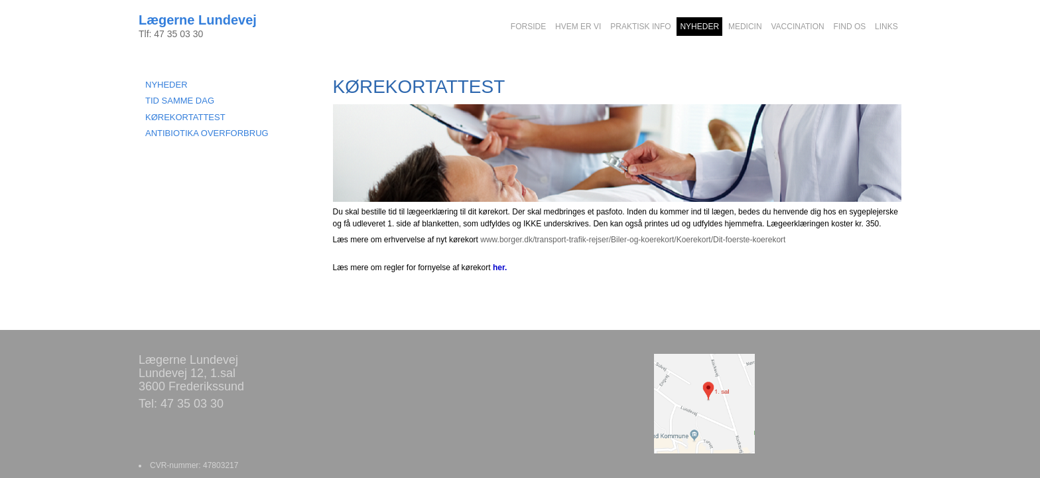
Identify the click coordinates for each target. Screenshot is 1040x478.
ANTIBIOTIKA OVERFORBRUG (207, 133)
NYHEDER (166, 85)
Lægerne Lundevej (198, 20)
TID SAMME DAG (179, 101)
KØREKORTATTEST (185, 117)
